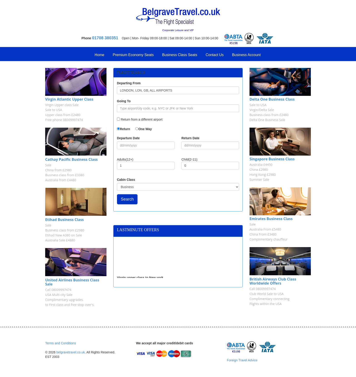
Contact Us (215, 55)
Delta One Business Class (272, 99)
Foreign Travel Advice (242, 360)
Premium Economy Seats (133, 55)
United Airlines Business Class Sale (72, 282)
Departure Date (128, 138)
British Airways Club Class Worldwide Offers (273, 281)
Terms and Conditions (60, 343)
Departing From (129, 83)
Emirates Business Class (271, 218)
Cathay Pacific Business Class (71, 159)
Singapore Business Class (272, 158)
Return (125, 129)
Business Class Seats (179, 55)
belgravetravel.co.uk (70, 352)
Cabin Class (126, 179)
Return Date (190, 138)
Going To (124, 101)
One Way (145, 129)
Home (99, 55)
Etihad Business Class (64, 219)
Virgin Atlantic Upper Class (69, 99)
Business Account (246, 55)
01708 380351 (105, 38)
